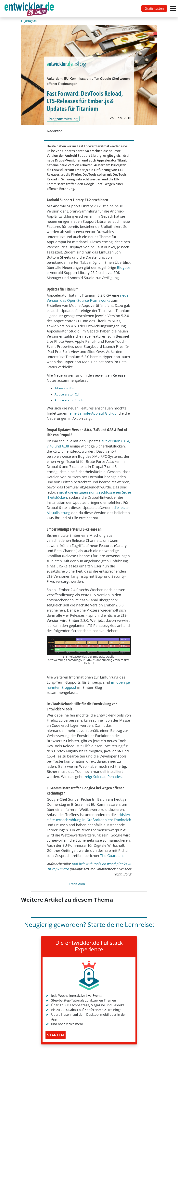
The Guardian (111, 855)
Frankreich (122, 819)
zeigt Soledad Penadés (103, 776)
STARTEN (55, 1035)
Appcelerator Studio (69, 400)
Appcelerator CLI (67, 394)
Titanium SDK (65, 388)
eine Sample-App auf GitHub (93, 413)
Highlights (29, 21)
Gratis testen (154, 8)
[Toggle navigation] (30, 8)
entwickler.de (29, 9)
